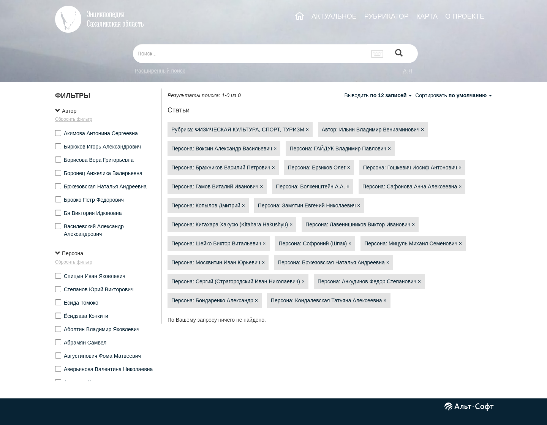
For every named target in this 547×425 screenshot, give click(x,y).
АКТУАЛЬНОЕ (334, 16)
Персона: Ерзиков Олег (319, 167)
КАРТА (427, 16)
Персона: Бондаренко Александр (214, 300)
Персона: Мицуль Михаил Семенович (413, 243)
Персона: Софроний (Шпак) (314, 243)
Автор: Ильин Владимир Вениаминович (373, 129)
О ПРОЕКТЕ (464, 16)
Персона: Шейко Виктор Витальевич (218, 243)
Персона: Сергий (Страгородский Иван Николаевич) (238, 281)
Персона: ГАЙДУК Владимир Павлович (340, 148)
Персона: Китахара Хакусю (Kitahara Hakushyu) (231, 224)
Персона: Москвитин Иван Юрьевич (218, 262)
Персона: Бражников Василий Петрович (223, 167)
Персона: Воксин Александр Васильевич (224, 148)
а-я (407, 71)
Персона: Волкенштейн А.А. (312, 186)
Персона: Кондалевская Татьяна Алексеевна (329, 300)
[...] (250, 53)
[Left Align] (398, 53)
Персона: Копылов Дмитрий (208, 205)
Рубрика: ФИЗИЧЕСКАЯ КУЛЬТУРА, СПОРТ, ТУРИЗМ (240, 129)
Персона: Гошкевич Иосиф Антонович (412, 167)
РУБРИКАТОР (386, 16)
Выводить (378, 95)
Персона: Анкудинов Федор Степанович (369, 281)
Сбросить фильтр (73, 119)
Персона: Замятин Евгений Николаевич (309, 205)
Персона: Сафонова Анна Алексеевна (412, 186)
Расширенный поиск (160, 71)
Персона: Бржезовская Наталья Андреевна (333, 262)
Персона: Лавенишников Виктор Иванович (360, 224)
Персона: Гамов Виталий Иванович (217, 186)
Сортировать (453, 95)
